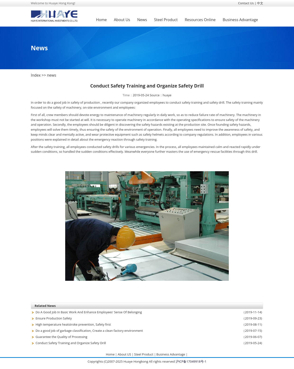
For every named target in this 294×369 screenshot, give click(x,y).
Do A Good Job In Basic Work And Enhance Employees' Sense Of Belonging (89, 312)
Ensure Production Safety (54, 318)
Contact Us (246, 3)
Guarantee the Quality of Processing (61, 337)
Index (36, 75)
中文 (260, 3)
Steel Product (166, 19)
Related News (45, 306)
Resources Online (200, 19)
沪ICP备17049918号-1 (191, 361)
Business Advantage (240, 19)
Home (101, 19)
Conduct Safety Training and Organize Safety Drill (71, 343)
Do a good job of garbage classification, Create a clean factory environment (89, 330)
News (142, 19)
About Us (122, 19)
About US (124, 354)
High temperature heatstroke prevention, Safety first (73, 324)
